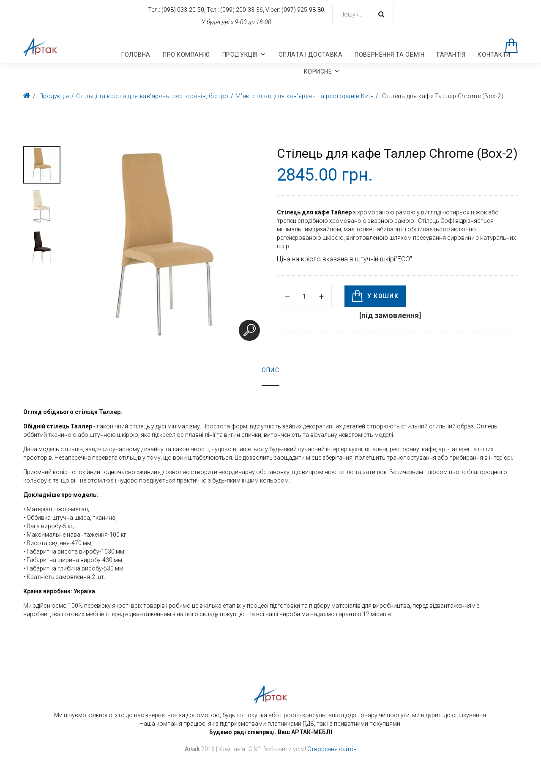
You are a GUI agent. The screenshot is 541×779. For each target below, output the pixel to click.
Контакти (494, 54)
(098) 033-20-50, (184, 9)
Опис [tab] (271, 370)
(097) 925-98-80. (303, 9)
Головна (135, 54)
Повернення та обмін (390, 54)
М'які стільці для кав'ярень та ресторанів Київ (304, 96)
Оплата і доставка (311, 54)
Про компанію (186, 54)
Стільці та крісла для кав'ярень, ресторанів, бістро (152, 96)
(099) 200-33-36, (242, 9)
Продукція (240, 54)
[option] (41, 165)
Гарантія (451, 54)
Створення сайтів (332, 749)
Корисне (318, 71)
